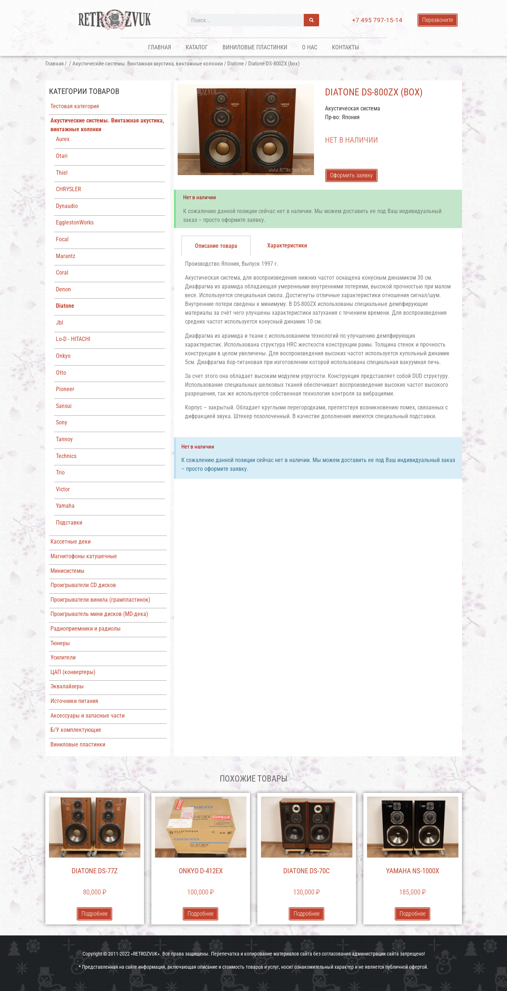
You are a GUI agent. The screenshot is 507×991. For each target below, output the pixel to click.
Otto (61, 372)
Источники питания (74, 700)
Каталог (197, 47)
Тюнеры (60, 643)
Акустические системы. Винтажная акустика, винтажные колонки (147, 63)
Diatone (235, 63)
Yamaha (65, 505)
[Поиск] (311, 20)
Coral (62, 272)
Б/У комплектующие (75, 729)
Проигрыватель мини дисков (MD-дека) (99, 613)
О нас (309, 47)
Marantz (65, 256)
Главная (159, 47)
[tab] (216, 245)
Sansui (64, 405)
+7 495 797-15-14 (377, 20)
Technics (66, 456)
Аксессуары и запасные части (87, 715)
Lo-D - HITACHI (73, 339)
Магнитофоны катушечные (83, 556)
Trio (60, 472)
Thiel (62, 172)
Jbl (59, 322)
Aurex (62, 139)
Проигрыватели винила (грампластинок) (100, 599)
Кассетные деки (70, 541)
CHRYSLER (68, 189)
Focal (62, 239)
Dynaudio (67, 206)
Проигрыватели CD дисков (83, 585)
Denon (63, 289)
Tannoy (64, 439)
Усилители (63, 657)
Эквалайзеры (67, 686)
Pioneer (65, 389)
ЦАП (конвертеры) (72, 672)
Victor (63, 489)
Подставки (69, 522)
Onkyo (63, 355)
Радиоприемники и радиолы (85, 628)
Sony (61, 422)
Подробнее (94, 913)
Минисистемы (67, 570)
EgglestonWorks (75, 222)
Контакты (345, 47)
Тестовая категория (74, 106)
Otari (62, 155)
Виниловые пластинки (255, 47)
